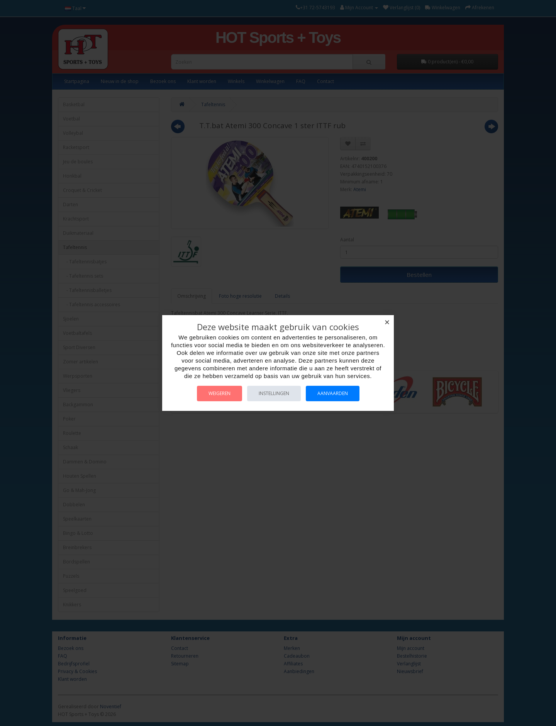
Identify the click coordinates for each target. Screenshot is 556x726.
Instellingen (274, 393)
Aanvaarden (332, 393)
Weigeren (219, 393)
